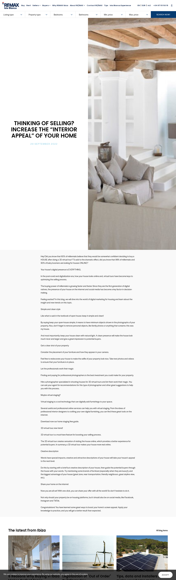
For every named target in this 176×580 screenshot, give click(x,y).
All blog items (162, 530)
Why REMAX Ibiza (60, 5)
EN (139, 5)
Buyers (46, 5)
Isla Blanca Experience (120, 5)
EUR (143, 5)
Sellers (36, 5)
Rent (28, 5)
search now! (163, 14)
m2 (149, 5)
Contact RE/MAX (94, 5)
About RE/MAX (77, 5)
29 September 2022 (44, 143)
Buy (23, 5)
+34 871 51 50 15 (160, 5)
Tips (106, 5)
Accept (165, 575)
